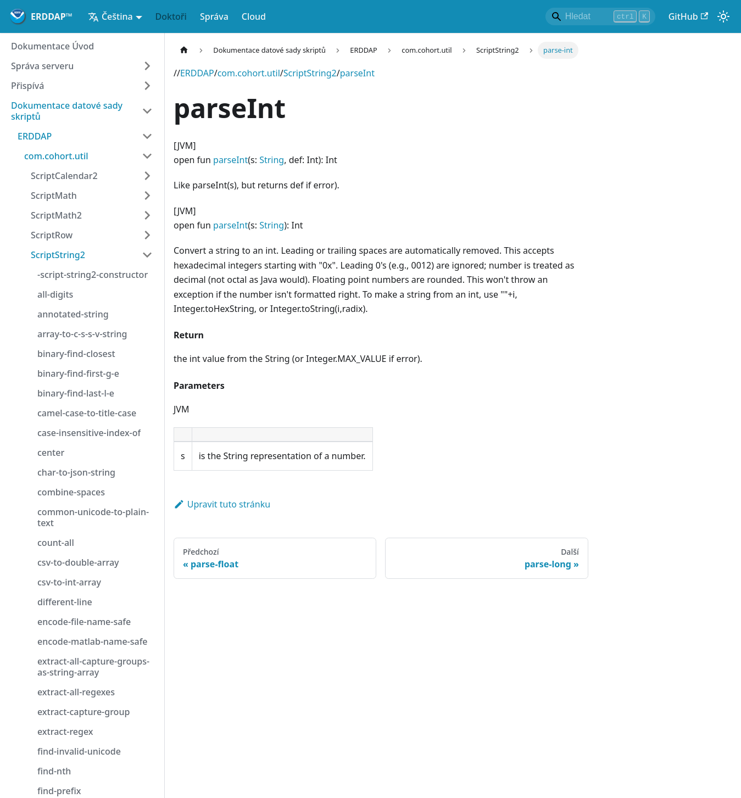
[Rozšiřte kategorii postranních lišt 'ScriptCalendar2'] (147, 176)
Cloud (254, 16)
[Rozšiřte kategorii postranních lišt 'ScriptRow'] (147, 235)
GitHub (688, 16)
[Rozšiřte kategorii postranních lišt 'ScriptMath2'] (147, 215)
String (271, 160)
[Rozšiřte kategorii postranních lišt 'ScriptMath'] (147, 195)
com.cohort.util (249, 73)
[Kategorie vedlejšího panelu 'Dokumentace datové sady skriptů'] (147, 111)
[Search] (600, 16)
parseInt (357, 73)
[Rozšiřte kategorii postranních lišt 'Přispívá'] (147, 85)
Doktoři (171, 16)
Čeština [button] (110, 16)
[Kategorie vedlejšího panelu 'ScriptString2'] (147, 255)
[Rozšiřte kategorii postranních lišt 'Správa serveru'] (147, 66)
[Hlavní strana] (184, 50)
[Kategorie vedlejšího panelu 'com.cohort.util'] (147, 156)
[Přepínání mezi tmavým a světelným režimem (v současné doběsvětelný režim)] (723, 16)
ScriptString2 (310, 73)
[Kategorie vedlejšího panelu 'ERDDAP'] (147, 136)
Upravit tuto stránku (222, 504)
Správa (214, 16)
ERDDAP (197, 73)
